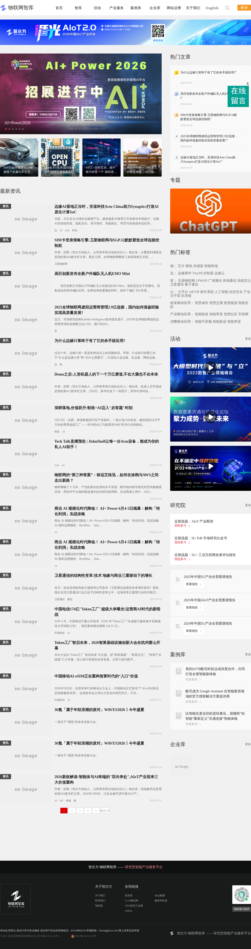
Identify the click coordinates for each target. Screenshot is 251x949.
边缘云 (219, 273)
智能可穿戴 (203, 321)
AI (61, 230)
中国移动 (59, 699)
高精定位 (244, 280)
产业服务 (116, 8)
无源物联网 (186, 280)
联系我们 (100, 900)
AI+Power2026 (17, 122)
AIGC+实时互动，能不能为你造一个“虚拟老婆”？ (101, 172)
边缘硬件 (184, 273)
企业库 (155, 8)
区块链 (186, 295)
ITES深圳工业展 (134, 905)
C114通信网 (131, 900)
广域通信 (215, 280)
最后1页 (105, 810)
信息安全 (236, 292)
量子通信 (191, 284)
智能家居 (219, 321)
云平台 (183, 292)
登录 (244, 8)
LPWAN (201, 280)
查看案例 (191, 679)
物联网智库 (21, 7)
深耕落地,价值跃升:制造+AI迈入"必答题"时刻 (93, 408)
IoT (61, 800)
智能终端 (211, 266)
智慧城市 (201, 303)
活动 (97, 8)
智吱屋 (99, 905)
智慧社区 (230, 314)
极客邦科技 (161, 900)
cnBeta (128, 910)
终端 (68, 800)
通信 (69, 599)
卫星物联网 (60, 263)
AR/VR (194, 292)
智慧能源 (230, 303)
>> (95, 810)
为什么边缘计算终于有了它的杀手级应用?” (208, 72)
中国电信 (59, 632)
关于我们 (193, 8)
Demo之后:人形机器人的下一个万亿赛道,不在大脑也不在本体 (106, 374)
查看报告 (192, 584)
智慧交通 (216, 303)
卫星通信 (59, 599)
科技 (74, 230)
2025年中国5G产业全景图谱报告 (208, 577)
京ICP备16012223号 (86, 936)
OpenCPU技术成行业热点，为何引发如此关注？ (59, 172)
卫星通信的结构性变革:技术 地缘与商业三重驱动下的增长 (103, 575)
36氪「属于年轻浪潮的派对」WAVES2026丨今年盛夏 (99, 710)
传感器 (198, 266)
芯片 (181, 266)
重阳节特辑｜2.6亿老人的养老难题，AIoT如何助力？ (142, 172)
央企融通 (160, 895)
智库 (78, 8)
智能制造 (201, 314)
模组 (188, 266)
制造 (57, 431)
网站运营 (174, 8)
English (212, 8)
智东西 (129, 895)
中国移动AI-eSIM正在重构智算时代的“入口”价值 (96, 676)
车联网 (243, 314)
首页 (59, 8)
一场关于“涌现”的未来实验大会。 (76, 722)
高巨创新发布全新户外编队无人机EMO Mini (92, 274)
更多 (248, 338)
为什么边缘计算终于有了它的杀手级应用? (89, 341)
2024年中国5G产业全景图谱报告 (208, 623)
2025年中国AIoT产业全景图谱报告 (209, 600)
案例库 (135, 8)
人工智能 (221, 292)
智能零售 (216, 314)
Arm (67, 230)
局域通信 (229, 280)
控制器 (208, 273)
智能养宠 (234, 321)
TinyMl (197, 273)
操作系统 (207, 292)
